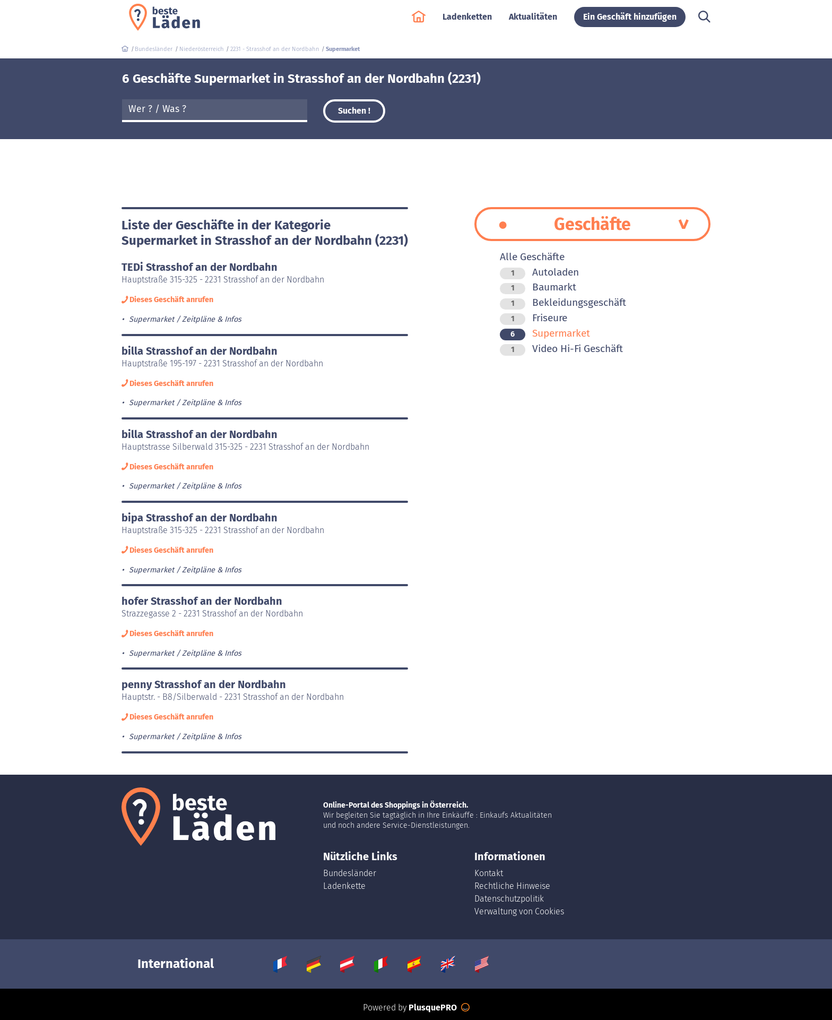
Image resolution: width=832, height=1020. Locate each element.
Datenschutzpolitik (509, 899)
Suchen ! (354, 111)
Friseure (533, 318)
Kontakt (488, 873)
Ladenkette (344, 886)
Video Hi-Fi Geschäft (561, 348)
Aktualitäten (533, 22)
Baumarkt (538, 287)
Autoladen (539, 272)
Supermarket (545, 333)
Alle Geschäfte (532, 257)
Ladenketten (467, 22)
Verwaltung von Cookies (519, 911)
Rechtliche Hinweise (512, 886)
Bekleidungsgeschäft (563, 302)
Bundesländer (349, 873)
